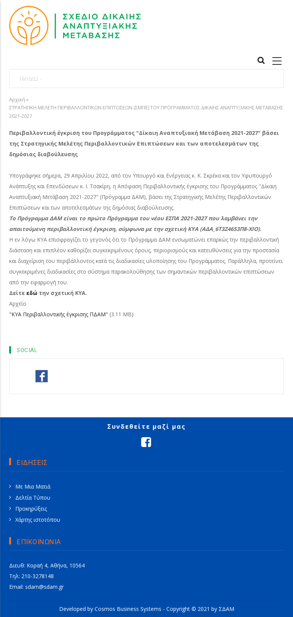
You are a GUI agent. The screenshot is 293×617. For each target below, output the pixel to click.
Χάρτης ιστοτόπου (37, 519)
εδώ (32, 292)
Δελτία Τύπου (32, 497)
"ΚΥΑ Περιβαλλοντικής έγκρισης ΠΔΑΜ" (58, 314)
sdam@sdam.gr (44, 586)
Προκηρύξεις (31, 508)
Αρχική (17, 99)
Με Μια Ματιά (32, 486)
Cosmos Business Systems (128, 608)
